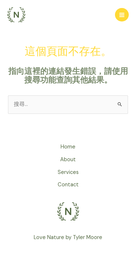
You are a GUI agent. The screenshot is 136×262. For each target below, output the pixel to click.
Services (68, 172)
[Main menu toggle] (122, 15)
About (68, 159)
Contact (68, 184)
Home (68, 146)
